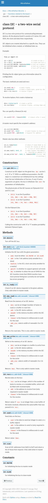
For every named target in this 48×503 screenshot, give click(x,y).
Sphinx (12, 497)
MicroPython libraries (16, 11)
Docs (4, 11)
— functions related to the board (16, 14)
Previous (8, 481)
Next (41, 481)
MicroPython (25, 3)
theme (23, 497)
